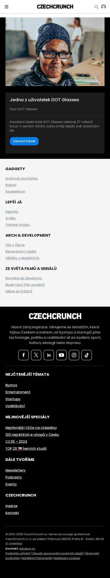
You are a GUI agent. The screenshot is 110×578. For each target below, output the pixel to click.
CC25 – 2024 (16, 441)
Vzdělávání (15, 406)
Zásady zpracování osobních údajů (57, 553)
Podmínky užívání (17, 553)
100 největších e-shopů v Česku (32, 434)
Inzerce (11, 506)
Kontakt (12, 513)
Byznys (11, 385)
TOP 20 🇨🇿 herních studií (26, 448)
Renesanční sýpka (20, 251)
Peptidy (11, 211)
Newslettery (15, 470)
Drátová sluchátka (21, 178)
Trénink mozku (17, 225)
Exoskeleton (15, 191)
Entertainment (17, 392)
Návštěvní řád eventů (37, 558)
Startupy (12, 399)
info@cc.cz (27, 548)
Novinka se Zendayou (23, 278)
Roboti (10, 185)
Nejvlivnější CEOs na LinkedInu (31, 427)
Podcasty (13, 477)
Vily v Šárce (15, 245)
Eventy (11, 484)
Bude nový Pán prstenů (25, 284)
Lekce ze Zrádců (18, 291)
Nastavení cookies (67, 558)
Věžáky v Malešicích (22, 258)
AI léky (10, 218)
